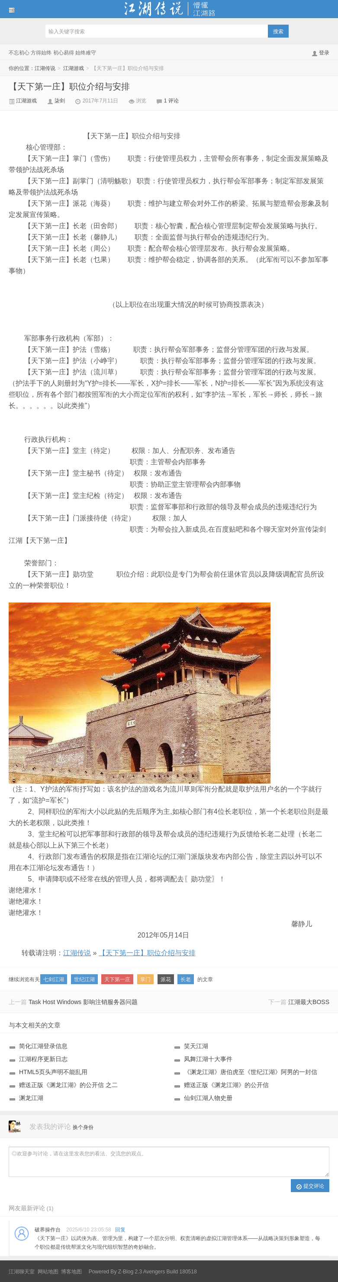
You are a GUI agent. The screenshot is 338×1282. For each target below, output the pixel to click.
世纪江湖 (84, 979)
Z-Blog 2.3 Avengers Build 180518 (157, 1272)
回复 (120, 1230)
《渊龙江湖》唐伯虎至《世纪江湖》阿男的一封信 (250, 1071)
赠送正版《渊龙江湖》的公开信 (226, 1084)
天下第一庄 (117, 979)
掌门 (145, 979)
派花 (166, 979)
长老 (185, 979)
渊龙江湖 (31, 1097)
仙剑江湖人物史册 (208, 1097)
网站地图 (48, 1272)
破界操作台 (48, 1230)
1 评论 (171, 101)
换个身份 (83, 1127)
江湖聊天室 (22, 1272)
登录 (324, 53)
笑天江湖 (196, 1046)
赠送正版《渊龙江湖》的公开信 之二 (68, 1084)
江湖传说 (169, 9)
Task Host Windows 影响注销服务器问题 (83, 1001)
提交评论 (310, 1186)
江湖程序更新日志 (43, 1059)
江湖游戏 (74, 68)
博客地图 (71, 1272)
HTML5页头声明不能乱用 (53, 1071)
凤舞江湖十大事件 (208, 1059)
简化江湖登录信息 (43, 1046)
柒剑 (60, 101)
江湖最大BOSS (308, 1001)
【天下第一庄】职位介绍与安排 (69, 86)
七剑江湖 (53, 979)
